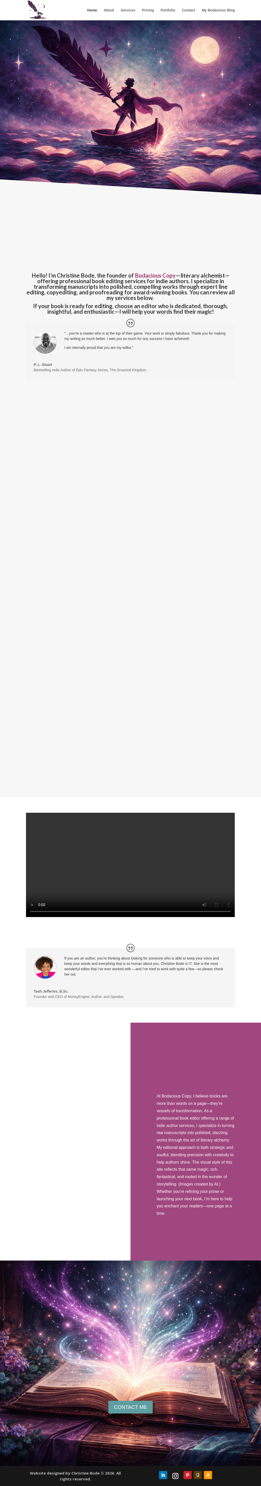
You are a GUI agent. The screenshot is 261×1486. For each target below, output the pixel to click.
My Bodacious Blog (218, 10)
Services (128, 10)
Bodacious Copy (155, 275)
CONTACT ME (130, 1407)
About (109, 10)
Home (92, 10)
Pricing (148, 10)
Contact (188, 10)
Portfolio (168, 10)
